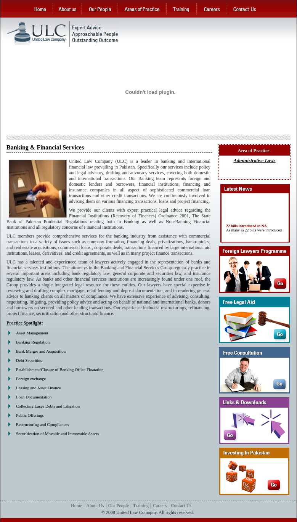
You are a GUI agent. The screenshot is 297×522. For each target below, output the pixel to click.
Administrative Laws (254, 160)
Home (76, 505)
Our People (118, 505)
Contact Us (181, 505)
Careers (160, 505)
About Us (95, 505)
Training (141, 505)
